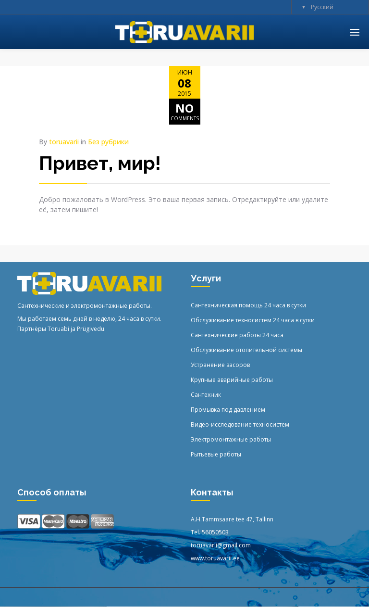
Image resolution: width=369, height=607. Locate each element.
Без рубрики (108, 141)
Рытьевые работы (216, 454)
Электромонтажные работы (231, 439)
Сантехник (206, 395)
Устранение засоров (220, 365)
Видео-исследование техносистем (240, 424)
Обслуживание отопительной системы (246, 350)
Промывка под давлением (228, 409)
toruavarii (64, 141)
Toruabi (58, 329)
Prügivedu (90, 329)
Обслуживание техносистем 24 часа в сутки (253, 320)
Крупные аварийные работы (232, 380)
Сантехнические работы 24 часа (237, 335)
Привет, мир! (100, 163)
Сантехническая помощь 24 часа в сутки (248, 305)
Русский (322, 7)
